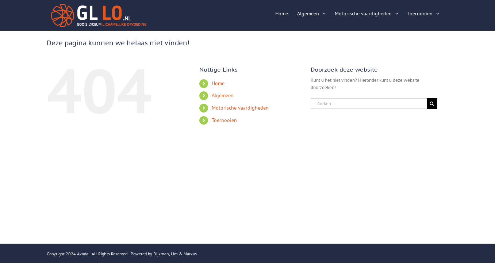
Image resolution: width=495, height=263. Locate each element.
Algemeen (223, 95)
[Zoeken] (432, 103)
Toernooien (224, 120)
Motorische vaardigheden (240, 107)
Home (218, 83)
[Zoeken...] (369, 103)
